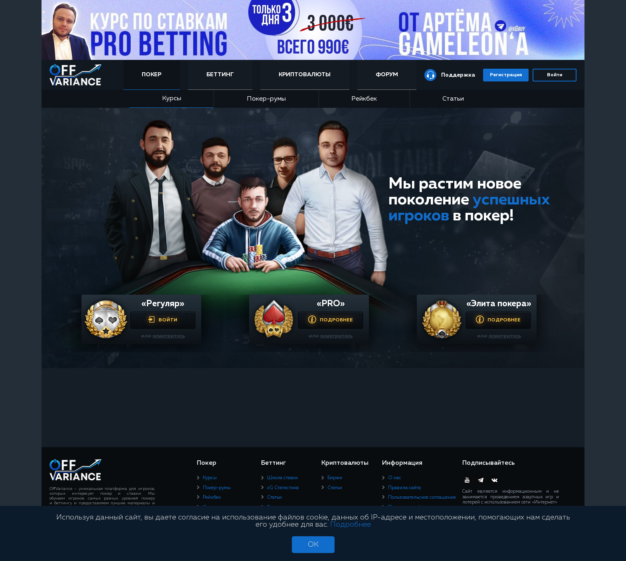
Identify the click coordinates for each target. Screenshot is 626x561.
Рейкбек (364, 99)
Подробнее (328, 320)
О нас (394, 478)
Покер (151, 74)
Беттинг (220, 74)
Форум (387, 74)
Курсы (171, 98)
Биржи (334, 478)
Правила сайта (404, 488)
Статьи (453, 99)
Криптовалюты (305, 74)
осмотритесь (169, 335)
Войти (554, 75)
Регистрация (506, 75)
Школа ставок (282, 478)
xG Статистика (283, 488)
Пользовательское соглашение (422, 497)
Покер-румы (266, 99)
